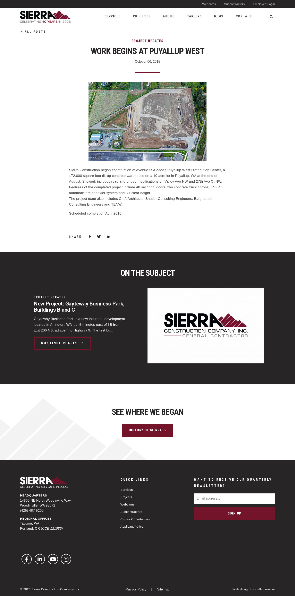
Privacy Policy (136, 589)
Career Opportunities (135, 519)
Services (126, 489)
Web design (241, 589)
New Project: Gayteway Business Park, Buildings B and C (79, 307)
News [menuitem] (218, 16)
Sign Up (234, 513)
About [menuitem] (168, 16)
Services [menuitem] (113, 16)
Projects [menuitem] (142, 16)
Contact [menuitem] (244, 16)
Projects (126, 497)
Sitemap (163, 589)
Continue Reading (60, 343)
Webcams (209, 4)
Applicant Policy (131, 526)
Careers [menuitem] (194, 16)
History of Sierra (145, 430)
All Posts (35, 31)
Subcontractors (234, 4)
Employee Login (264, 4)
